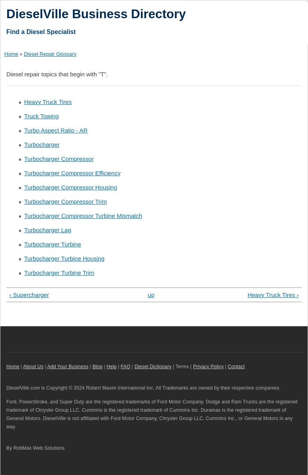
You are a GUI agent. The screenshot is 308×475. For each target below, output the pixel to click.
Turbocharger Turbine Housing (64, 258)
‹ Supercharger (29, 294)
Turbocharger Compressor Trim (65, 201)
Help (112, 366)
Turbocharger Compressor (59, 158)
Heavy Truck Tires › (272, 294)
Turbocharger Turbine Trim (59, 272)
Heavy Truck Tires (48, 101)
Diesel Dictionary (152, 366)
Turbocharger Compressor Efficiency (72, 173)
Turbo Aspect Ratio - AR (56, 130)
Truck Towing (41, 116)
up (151, 294)
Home (11, 54)
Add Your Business (67, 366)
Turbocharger (41, 144)
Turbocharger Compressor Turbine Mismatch (83, 215)
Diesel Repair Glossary (50, 54)
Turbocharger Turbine (52, 244)
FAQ (126, 366)
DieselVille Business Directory (96, 14)
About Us (33, 366)
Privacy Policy (208, 366)
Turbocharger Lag (47, 230)
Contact (236, 366)
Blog (98, 366)
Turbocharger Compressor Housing (70, 187)
